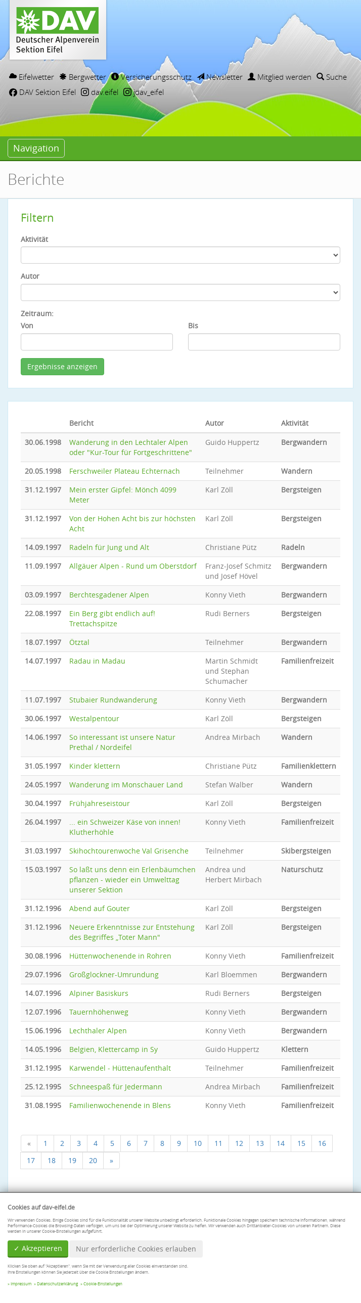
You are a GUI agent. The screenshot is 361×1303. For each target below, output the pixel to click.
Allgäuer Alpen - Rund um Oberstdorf (133, 566)
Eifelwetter (31, 77)
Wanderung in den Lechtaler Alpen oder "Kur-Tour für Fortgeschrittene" (130, 447)
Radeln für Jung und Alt (109, 547)
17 (31, 1160)
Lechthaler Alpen (98, 1030)
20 (93, 1160)
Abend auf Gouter (99, 908)
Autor (30, 276)
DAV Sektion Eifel (42, 92)
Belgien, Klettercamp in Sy (113, 1049)
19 (72, 1160)
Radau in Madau (97, 661)
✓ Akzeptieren (38, 1248)
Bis (193, 325)
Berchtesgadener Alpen (109, 594)
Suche (332, 77)
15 (301, 1143)
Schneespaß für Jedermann (115, 1086)
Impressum (21, 1283)
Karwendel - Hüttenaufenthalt (120, 1068)
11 (218, 1143)
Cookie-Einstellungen (102, 1283)
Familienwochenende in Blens (120, 1105)
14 (281, 1143)
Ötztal (79, 642)
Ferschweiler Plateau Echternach (124, 471)
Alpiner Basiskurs (98, 993)
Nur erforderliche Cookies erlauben (136, 1249)
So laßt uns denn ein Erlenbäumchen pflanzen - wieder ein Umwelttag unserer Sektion (132, 879)
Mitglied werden (279, 77)
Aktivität (34, 239)
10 (198, 1143)
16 (322, 1143)
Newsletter (220, 77)
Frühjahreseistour (99, 803)
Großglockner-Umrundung (114, 974)
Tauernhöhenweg (98, 1012)
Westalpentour (94, 718)
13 (260, 1143)
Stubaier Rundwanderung (113, 700)
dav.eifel (99, 92)
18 (52, 1160)
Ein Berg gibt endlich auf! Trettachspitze (112, 618)
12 (239, 1143)
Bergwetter (82, 77)
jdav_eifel (143, 92)
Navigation (36, 148)
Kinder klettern (94, 766)
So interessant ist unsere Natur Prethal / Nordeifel (122, 742)
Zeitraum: (37, 313)
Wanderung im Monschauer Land (126, 784)
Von (27, 325)
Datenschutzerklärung (57, 1283)
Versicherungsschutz (151, 77)
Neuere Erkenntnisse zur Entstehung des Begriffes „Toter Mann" (132, 932)
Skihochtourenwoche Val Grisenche (129, 851)
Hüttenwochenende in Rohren (120, 956)
